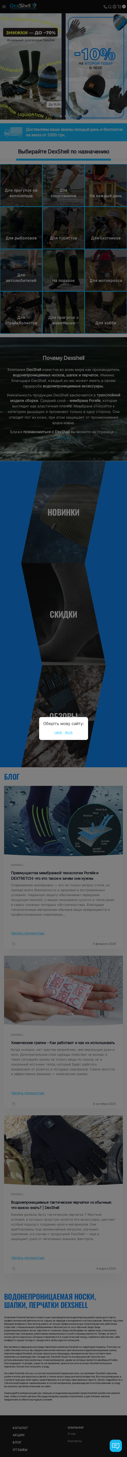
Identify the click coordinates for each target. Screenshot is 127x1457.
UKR (58, 733)
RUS (69, 733)
